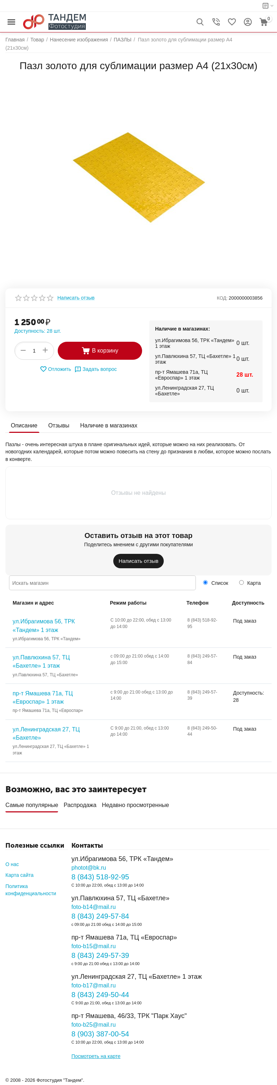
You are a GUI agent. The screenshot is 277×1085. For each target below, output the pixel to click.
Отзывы (59, 425)
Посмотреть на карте (95, 1056)
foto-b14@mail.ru (93, 907)
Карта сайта (19, 875)
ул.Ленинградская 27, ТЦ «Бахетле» (46, 733)
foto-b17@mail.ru (93, 985)
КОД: (222, 298)
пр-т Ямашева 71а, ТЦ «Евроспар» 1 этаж (43, 697)
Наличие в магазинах (108, 425)
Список (215, 583)
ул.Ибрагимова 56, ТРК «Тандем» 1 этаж (44, 625)
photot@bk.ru (88, 868)
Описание (24, 425)
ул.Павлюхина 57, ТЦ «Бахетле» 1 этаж (41, 661)
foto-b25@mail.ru (93, 1025)
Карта (250, 583)
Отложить (55, 369)
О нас (12, 864)
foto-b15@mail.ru (93, 946)
